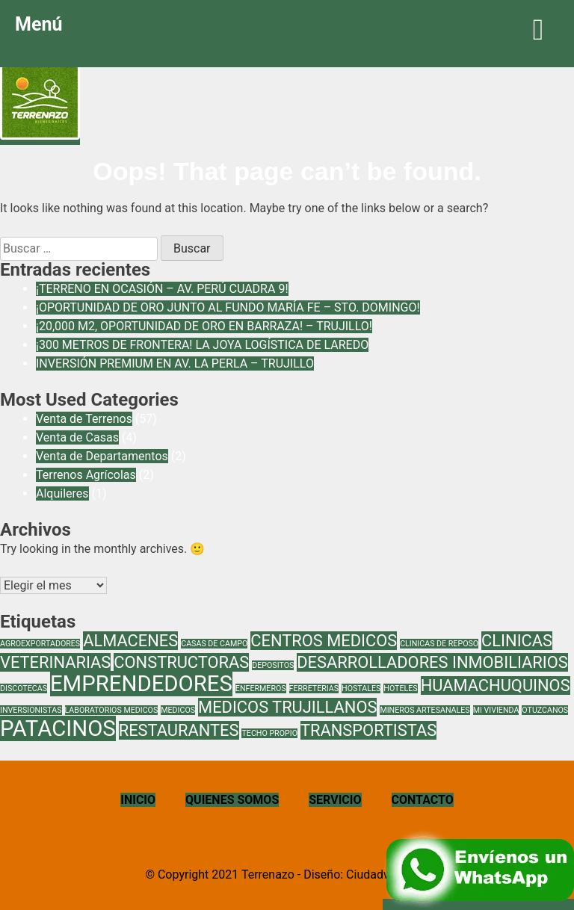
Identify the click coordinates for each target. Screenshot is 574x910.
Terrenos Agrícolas (86, 475)
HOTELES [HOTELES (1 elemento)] (400, 688)
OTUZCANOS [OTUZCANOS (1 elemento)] (545, 710)
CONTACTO (423, 800)
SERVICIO (335, 800)
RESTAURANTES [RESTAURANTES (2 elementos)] (179, 730)
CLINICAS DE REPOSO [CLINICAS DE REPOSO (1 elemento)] (439, 644)
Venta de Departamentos (102, 456)
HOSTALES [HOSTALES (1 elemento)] (361, 688)
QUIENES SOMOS (232, 800)
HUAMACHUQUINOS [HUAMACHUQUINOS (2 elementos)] (495, 685)
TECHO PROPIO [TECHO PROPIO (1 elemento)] (269, 733)
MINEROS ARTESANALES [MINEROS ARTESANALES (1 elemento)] (424, 710)
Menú (287, 29)
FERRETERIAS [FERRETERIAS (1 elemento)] (314, 688)
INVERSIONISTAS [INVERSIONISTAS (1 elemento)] (31, 710)
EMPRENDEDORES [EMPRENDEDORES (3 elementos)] (141, 683)
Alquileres (62, 493)
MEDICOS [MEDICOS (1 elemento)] (178, 710)
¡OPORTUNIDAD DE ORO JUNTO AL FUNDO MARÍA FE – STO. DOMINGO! (228, 307)
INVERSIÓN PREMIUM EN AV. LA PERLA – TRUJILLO (175, 363)
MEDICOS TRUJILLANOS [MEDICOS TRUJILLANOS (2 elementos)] (287, 707)
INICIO (137, 800)
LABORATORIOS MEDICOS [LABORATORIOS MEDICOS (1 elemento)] (111, 710)
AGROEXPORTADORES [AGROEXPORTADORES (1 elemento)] (40, 644)
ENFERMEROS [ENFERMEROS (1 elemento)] (260, 688)
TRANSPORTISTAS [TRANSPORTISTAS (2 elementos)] (368, 730)
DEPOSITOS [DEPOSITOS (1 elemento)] (273, 665)
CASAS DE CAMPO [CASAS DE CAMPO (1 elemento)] (214, 644)
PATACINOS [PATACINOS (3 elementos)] (58, 728)
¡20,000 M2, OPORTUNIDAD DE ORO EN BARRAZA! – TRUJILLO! (204, 326)
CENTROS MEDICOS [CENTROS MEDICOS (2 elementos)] (323, 640)
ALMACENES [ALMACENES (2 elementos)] (130, 640)
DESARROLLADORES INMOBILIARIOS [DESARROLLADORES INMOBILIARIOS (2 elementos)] (432, 662)
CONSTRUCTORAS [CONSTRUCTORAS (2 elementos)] (181, 662)
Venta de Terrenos (84, 419)
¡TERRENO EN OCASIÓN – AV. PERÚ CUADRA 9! (162, 289)
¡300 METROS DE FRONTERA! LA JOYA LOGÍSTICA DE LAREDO (202, 345)
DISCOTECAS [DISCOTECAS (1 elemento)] (23, 688)
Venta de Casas (77, 437)
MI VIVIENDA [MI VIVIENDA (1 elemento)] (496, 710)
